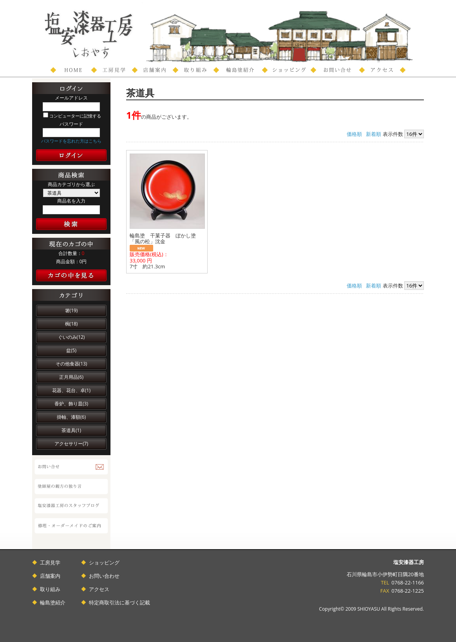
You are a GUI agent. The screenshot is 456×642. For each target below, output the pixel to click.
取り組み (50, 589)
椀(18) (71, 323)
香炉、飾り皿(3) (71, 403)
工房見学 (50, 562)
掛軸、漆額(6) (71, 417)
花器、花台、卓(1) (71, 390)
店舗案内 (50, 575)
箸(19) (71, 310)
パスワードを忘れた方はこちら (71, 141)
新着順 (373, 133)
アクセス (99, 589)
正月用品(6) (71, 377)
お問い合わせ (104, 575)
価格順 (354, 133)
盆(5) (71, 350)
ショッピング (104, 562)
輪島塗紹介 (52, 602)
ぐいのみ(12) (71, 337)
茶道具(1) (71, 430)
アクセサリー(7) (71, 443)
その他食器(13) (71, 363)
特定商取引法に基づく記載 (119, 602)
